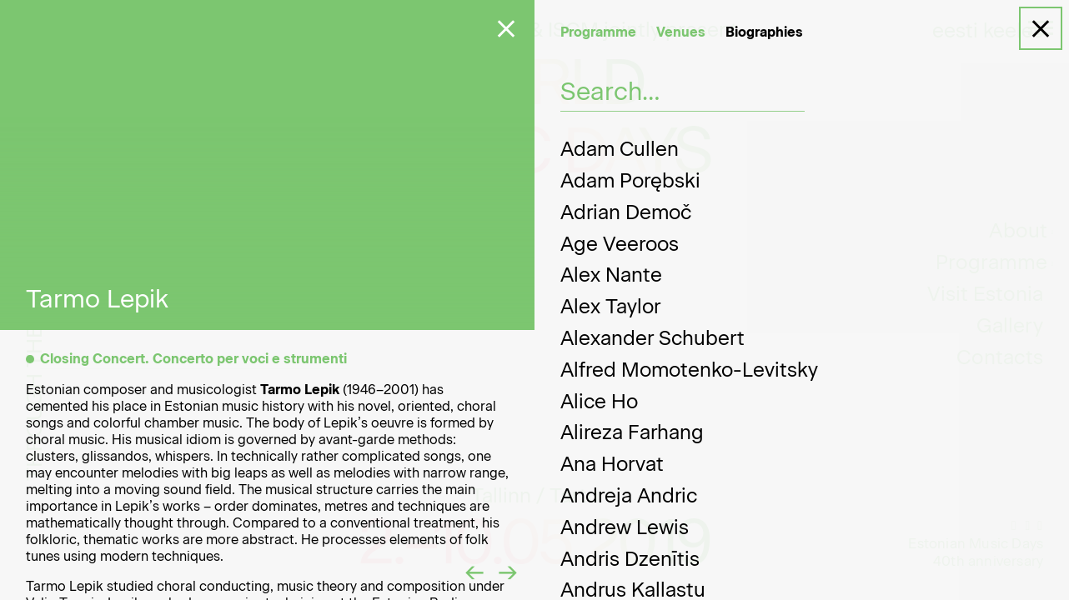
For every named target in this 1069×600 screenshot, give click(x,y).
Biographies (764, 32)
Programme (598, 32)
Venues (680, 32)
